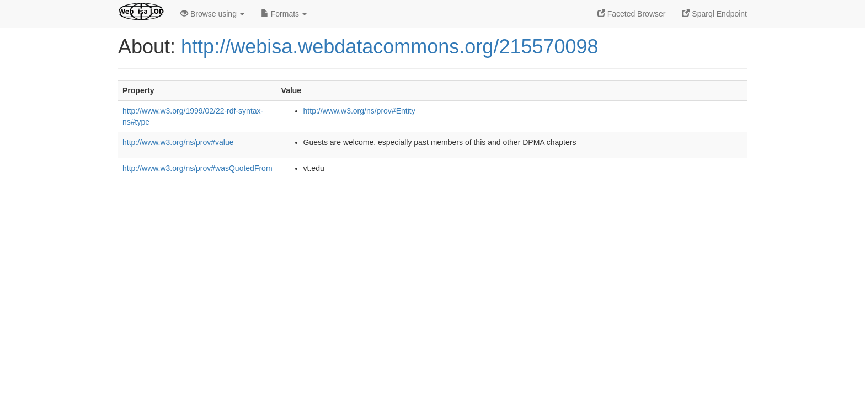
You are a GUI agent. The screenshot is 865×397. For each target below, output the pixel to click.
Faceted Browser (631, 13)
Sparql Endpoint (714, 13)
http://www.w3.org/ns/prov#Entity (359, 110)
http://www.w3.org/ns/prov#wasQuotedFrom (197, 168)
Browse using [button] (212, 13)
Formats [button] (284, 13)
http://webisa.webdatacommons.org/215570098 (390, 46)
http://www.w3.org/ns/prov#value (178, 142)
